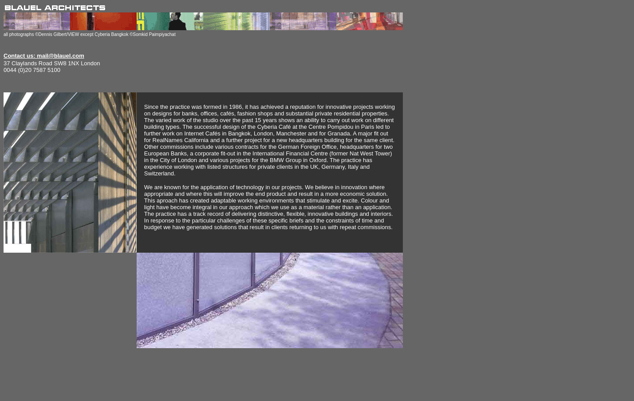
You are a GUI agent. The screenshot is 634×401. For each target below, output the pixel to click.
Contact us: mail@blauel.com (44, 55)
